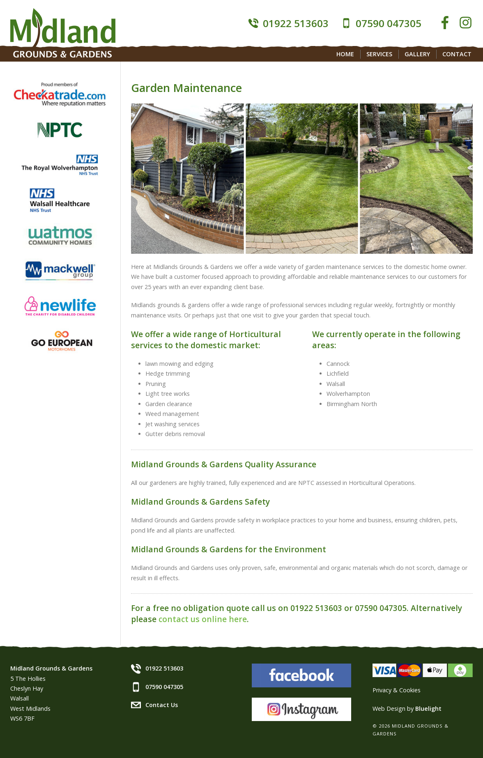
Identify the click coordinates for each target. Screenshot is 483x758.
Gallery (417, 54)
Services (379, 54)
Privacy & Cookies (397, 690)
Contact (457, 54)
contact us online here (203, 619)
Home (345, 54)
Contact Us (161, 705)
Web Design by (407, 708)
